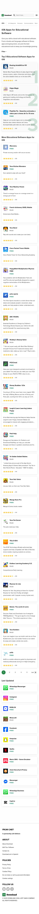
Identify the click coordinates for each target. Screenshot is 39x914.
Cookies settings (7, 878)
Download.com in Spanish (10, 854)
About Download (7, 844)
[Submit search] (14, 15)
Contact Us (5, 851)
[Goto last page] (33, 672)
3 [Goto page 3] (15, 672)
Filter (4, 52)
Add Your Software (8, 847)
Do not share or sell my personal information (16, 875)
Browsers (20, 23)
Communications (28, 23)
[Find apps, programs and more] (23, 15)
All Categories (12, 23)
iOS (3, 23)
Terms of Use (6, 868)
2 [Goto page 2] (9, 672)
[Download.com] (6, 15)
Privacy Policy (6, 864)
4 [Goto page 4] (21, 672)
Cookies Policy (6, 871)
